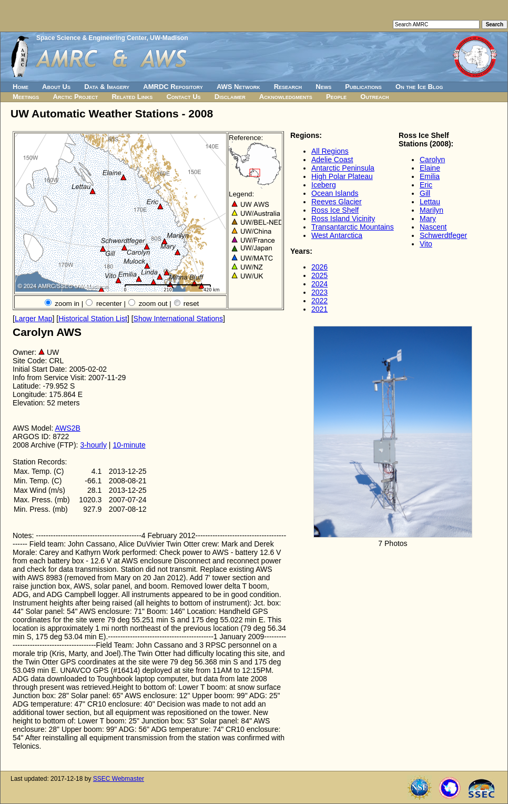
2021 (319, 309)
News (323, 87)
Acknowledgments (285, 97)
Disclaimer (230, 97)
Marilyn (431, 210)
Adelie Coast (332, 159)
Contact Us (183, 97)
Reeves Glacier (336, 201)
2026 (319, 267)
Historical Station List (92, 318)
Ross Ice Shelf (335, 210)
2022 (319, 300)
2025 (319, 275)
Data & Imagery (106, 87)
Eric (426, 185)
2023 (319, 292)
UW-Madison (169, 38)
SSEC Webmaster (118, 778)
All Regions (330, 151)
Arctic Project (75, 97)
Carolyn (432, 159)
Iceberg (323, 185)
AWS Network (238, 87)
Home (20, 87)
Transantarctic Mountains (352, 227)
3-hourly (93, 445)
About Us (56, 87)
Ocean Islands (335, 193)
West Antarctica (336, 235)
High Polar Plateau (342, 176)
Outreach (374, 97)
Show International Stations (178, 318)
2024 (319, 284)
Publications (363, 87)
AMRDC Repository (172, 87)
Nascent (433, 227)
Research (288, 87)
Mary (428, 218)
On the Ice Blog (419, 87)
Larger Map (34, 318)
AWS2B (67, 428)
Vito (426, 244)
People (336, 97)
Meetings (26, 97)
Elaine (430, 168)
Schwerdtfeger (443, 235)
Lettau (430, 201)
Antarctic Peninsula (342, 168)
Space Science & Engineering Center (91, 38)
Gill (425, 193)
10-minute (129, 445)
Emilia (430, 176)
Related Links (132, 97)
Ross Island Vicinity (343, 218)
